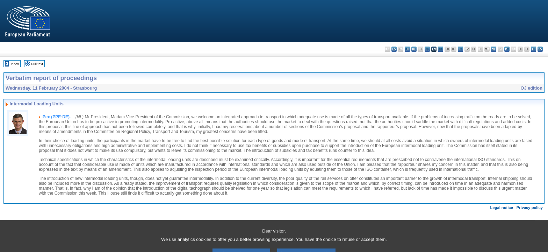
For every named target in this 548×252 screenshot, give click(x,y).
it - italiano (460, 49)
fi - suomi (533, 49)
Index (15, 64)
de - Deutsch (414, 49)
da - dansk (407, 49)
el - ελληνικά (427, 49)
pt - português (507, 49)
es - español (394, 49)
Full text (37, 64)
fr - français (440, 49)
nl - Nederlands (493, 49)
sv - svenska (540, 49)
